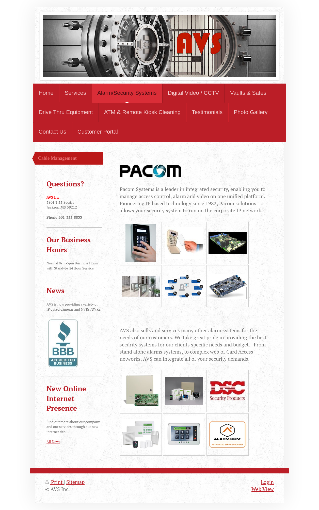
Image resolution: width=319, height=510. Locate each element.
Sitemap (75, 482)
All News (53, 441)
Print (54, 482)
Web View (262, 489)
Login (267, 482)
